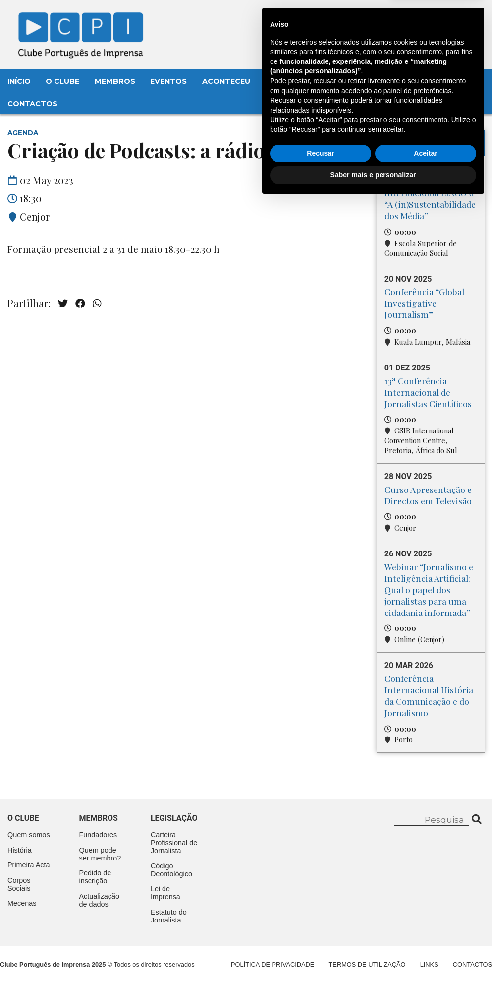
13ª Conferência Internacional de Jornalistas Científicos (428, 392)
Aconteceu (226, 81)
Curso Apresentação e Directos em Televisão (428, 495)
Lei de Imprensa (165, 893)
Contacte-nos (446, 18)
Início (19, 81)
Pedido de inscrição (95, 877)
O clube (23, 818)
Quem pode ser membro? (100, 854)
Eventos (168, 81)
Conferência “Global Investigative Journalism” (424, 303)
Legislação (290, 81)
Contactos (32, 103)
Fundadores (98, 835)
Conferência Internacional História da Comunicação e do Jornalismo (428, 695)
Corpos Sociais (18, 884)
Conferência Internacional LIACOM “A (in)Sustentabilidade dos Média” (430, 198)
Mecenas (348, 81)
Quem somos (28, 835)
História (19, 850)
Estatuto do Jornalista (169, 916)
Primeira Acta (28, 865)
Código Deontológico (171, 870)
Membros (115, 81)
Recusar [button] (320, 934)
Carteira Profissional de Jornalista (174, 843)
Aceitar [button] (425, 934)
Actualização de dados (99, 900)
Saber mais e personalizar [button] (373, 956)
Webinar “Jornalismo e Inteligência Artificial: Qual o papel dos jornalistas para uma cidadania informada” (428, 589)
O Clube (62, 81)
